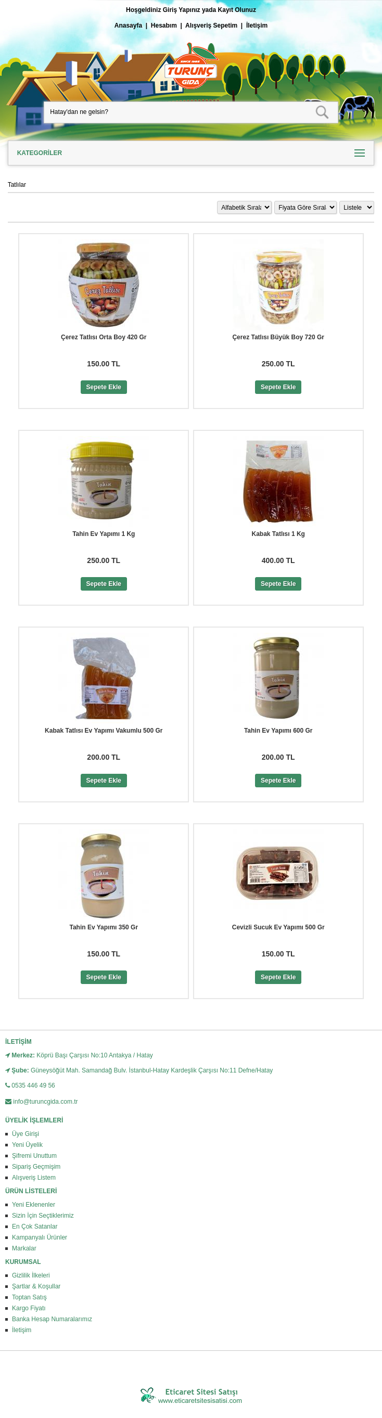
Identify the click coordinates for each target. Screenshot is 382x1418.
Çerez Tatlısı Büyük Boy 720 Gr (278, 337)
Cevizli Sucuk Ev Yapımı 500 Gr (278, 927)
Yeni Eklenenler (33, 1204)
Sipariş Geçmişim (36, 1166)
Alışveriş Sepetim (211, 25)
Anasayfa (128, 25)
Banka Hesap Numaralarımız (52, 1319)
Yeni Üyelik (27, 1144)
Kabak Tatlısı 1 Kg (277, 534)
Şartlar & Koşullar (36, 1286)
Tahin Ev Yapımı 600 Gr (278, 730)
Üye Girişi (25, 1134)
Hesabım (164, 25)
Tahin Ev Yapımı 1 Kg (103, 534)
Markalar (24, 1248)
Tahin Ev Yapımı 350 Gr (103, 927)
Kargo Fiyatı (29, 1308)
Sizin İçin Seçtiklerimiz (43, 1215)
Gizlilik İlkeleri (31, 1275)
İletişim (257, 25)
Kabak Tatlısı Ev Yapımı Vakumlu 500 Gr (103, 730)
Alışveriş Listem (34, 1177)
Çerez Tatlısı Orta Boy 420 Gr (104, 337)
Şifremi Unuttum (34, 1155)
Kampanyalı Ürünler (39, 1237)
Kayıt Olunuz (237, 10)
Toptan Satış (29, 1297)
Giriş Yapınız (181, 10)
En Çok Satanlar (34, 1226)
